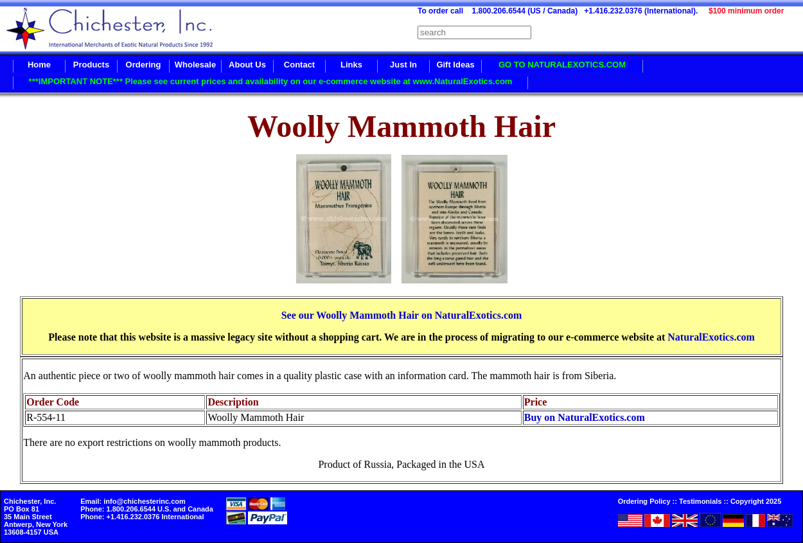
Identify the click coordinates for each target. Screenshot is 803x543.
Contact (299, 64)
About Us (247, 64)
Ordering (143, 64)
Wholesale (195, 64)
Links (351, 64)
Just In (403, 64)
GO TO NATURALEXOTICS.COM (562, 64)
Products (91, 64)
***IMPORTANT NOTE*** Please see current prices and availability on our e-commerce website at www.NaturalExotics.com (271, 81)
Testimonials (700, 501)
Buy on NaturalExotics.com (584, 417)
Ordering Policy (644, 501)
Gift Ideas (455, 64)
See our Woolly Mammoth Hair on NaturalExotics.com (401, 315)
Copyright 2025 (755, 501)
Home (39, 64)
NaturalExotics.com (711, 337)
